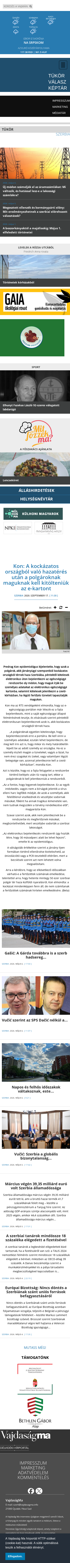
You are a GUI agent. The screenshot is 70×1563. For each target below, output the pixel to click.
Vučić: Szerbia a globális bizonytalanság (36, 1156)
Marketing (60, 106)
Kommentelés (33, 1477)
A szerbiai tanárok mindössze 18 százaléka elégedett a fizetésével (35, 1237)
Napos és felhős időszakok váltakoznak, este (36, 1089)
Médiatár (59, 112)
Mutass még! (35, 1347)
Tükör (56, 75)
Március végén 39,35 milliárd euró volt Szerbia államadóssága (36, 1185)
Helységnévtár (36, 499)
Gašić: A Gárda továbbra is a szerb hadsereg (36, 955)
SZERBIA (18, 595)
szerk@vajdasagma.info (25, 1504)
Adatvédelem (33, 1472)
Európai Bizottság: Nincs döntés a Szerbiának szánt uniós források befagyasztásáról (36, 1291)
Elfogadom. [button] (15, 1556)
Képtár (57, 88)
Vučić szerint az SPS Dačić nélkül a (35, 1020)
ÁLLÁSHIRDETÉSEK (36, 490)
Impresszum (61, 100)
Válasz (57, 81)
